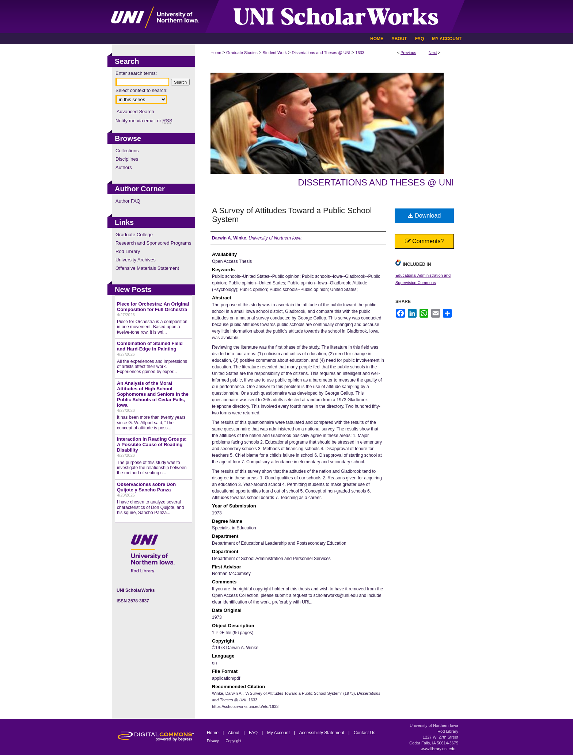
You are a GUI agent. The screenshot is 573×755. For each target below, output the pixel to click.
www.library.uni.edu (438, 749)
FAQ (254, 732)
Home (215, 52)
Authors (123, 167)
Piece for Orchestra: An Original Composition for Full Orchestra (153, 306)
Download (424, 215)
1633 (359, 52)
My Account (279, 732)
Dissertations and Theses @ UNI (321, 52)
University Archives (135, 259)
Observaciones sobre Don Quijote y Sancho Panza (146, 487)
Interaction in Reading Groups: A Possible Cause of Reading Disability (152, 444)
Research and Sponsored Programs (153, 243)
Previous (408, 52)
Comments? (424, 241)
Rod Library (127, 251)
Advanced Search (135, 111)
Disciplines (126, 159)
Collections (127, 150)
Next (433, 52)
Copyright (234, 741)
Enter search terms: (136, 73)
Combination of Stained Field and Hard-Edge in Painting (150, 346)
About (234, 732)
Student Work (274, 52)
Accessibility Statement (322, 732)
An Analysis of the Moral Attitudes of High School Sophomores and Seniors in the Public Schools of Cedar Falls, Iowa (153, 394)
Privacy (213, 741)
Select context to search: (141, 90)
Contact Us (364, 732)
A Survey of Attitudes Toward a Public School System (292, 215)
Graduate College (134, 234)
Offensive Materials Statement (147, 268)
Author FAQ (127, 201)
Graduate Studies (242, 52)
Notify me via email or (143, 120)
